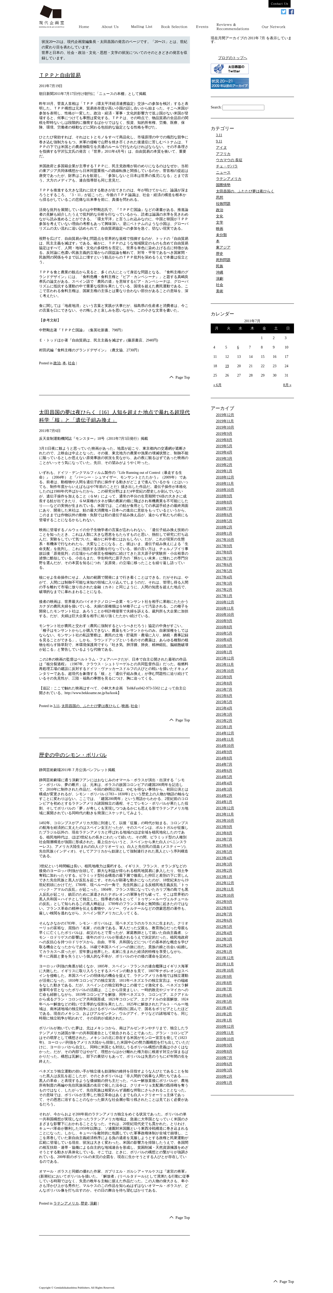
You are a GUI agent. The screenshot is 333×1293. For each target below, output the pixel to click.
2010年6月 (224, 1064)
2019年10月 (225, 427)
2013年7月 (224, 839)
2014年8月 (224, 758)
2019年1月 (224, 471)
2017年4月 (224, 577)
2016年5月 (224, 633)
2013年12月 (225, 808)
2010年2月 (224, 1076)
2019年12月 (225, 415)
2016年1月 (224, 652)
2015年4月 (224, 708)
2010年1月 (224, 1083)
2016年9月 (224, 621)
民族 (219, 266)
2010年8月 (224, 1051)
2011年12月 (225, 958)
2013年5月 (224, 852)
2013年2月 (224, 870)
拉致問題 (223, 204)
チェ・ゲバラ (227, 166)
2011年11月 (225, 964)
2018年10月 (225, 490)
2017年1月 (224, 596)
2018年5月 (224, 521)
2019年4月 (224, 452)
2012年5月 (224, 927)
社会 (71, 363)
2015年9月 (224, 677)
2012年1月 (224, 952)
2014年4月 (224, 783)
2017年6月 (224, 565)
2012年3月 (224, 939)
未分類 (221, 235)
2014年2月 (224, 796)
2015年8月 (224, 683)
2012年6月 (224, 920)
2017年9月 (224, 546)
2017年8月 (224, 552)
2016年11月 (225, 608)
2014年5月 (224, 777)
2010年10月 (225, 1039)
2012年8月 (224, 908)
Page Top (182, 377)
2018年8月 (224, 502)
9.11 (219, 141)
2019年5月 (224, 446)
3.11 (56, 706)
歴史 (84, 1204)
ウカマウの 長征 (229, 160)
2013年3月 (224, 864)
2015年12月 (225, 658)
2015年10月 (225, 671)
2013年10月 (225, 821)
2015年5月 (224, 702)
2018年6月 (224, 515)
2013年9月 (224, 827)
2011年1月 (224, 1020)
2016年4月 (224, 640)
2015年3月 (224, 714)
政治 (57, 363)
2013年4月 (224, 858)
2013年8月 (224, 833)
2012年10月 (225, 895)
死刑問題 (223, 260)
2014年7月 (224, 764)
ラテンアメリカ (66, 1204)
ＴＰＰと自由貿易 (60, 75)
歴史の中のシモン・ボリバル (73, 756)
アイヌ (221, 148)
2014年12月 (225, 733)
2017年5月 (224, 571)
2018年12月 (225, 477)
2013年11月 (225, 814)
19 (227, 366)
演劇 (93, 1204)
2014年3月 (224, 789)
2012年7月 (224, 914)
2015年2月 (224, 721)
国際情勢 (223, 185)
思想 (219, 197)
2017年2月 (224, 590)
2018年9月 (224, 496)
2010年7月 (224, 1058)
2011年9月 (224, 977)
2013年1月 (224, 877)
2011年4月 (224, 1008)
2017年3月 (224, 583)
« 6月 (217, 385)
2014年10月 (225, 746)
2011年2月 (224, 1014)
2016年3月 (224, 646)
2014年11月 (225, 739)
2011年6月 (224, 995)
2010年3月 (224, 1070)
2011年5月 (224, 1002)
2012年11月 (225, 889)
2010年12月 (225, 1027)
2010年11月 (225, 1033)
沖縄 (219, 272)
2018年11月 (225, 484)
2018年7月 (224, 508)
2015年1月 (224, 727)
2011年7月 (224, 989)
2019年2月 (224, 465)
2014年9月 (224, 752)
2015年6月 (224, 696)
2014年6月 (224, 771)
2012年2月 (224, 945)
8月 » (287, 385)
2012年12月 (225, 883)
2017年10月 (225, 540)
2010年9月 (224, 1045)
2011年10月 (225, 970)
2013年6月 (224, 846)
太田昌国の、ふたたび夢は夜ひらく (90, 706)
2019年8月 (224, 440)
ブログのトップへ (232, 58)
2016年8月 (224, 627)
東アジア (223, 247)
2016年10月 (225, 615)
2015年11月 (225, 665)
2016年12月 (225, 602)
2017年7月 (224, 558)
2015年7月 (224, 689)
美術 (219, 291)
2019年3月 (224, 459)
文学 (219, 222)
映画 (125, 706)
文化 (219, 216)
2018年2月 (224, 527)
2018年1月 (224, 533)
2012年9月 (224, 902)
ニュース (223, 172)
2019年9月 (224, 434)
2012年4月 (224, 933)
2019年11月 (225, 421)
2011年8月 (224, 983)
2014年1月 (224, 802)
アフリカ (223, 154)
